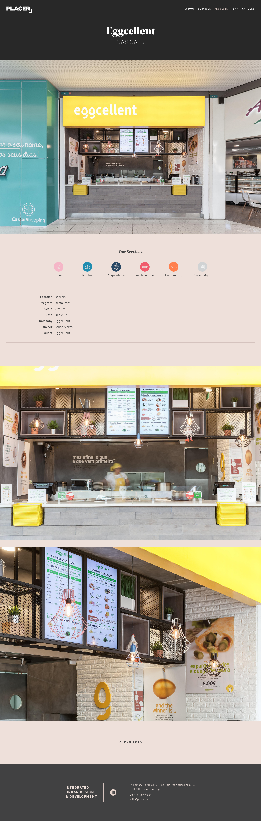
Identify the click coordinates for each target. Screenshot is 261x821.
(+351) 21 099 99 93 (140, 795)
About (190, 9)
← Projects (130, 742)
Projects (221, 9)
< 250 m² (61, 309)
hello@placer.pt (138, 799)
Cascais (60, 297)
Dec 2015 (61, 315)
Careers (248, 9)
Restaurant (62, 303)
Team (235, 9)
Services (204, 9)
